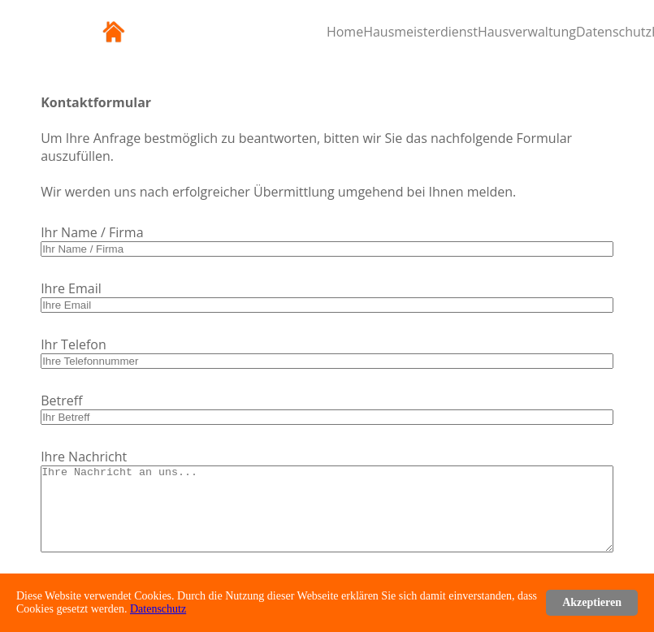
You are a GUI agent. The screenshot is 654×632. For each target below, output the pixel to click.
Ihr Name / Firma (92, 232)
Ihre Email (71, 288)
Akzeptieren (592, 602)
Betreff (61, 400)
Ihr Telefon (73, 344)
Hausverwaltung (527, 32)
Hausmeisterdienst (420, 32)
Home (345, 32)
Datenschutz (614, 32)
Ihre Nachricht (84, 456)
